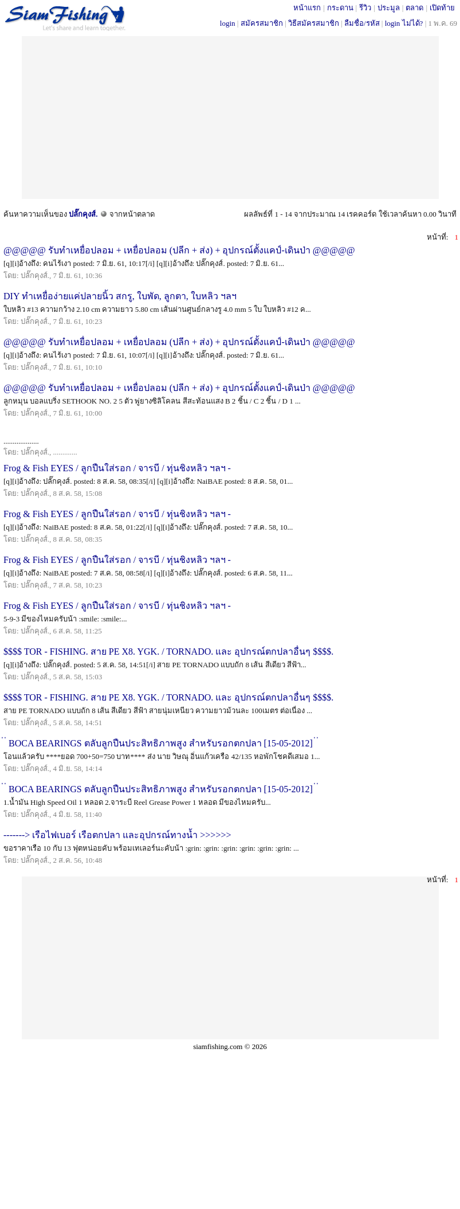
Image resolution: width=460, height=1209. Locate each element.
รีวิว (365, 7)
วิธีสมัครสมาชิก (313, 23)
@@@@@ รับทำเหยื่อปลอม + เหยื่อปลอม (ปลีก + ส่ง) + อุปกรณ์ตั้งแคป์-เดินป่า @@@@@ (179, 250)
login (227, 23)
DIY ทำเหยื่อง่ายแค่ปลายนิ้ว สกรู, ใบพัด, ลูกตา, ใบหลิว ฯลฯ (120, 296)
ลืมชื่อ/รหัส (362, 23)
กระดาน (340, 7)
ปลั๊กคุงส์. (83, 214)
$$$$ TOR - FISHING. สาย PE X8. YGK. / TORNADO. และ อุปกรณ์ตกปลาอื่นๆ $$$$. (168, 651)
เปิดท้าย (442, 7)
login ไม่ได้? (404, 23)
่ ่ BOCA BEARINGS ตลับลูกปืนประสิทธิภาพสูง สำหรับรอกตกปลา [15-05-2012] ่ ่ (161, 743)
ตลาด (414, 7)
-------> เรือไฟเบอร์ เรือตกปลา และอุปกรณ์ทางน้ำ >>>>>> (117, 835)
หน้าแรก (307, 7)
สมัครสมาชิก (262, 23)
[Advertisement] (230, 116)
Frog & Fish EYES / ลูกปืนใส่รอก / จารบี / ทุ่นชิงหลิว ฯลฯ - (117, 468)
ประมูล (389, 7)
